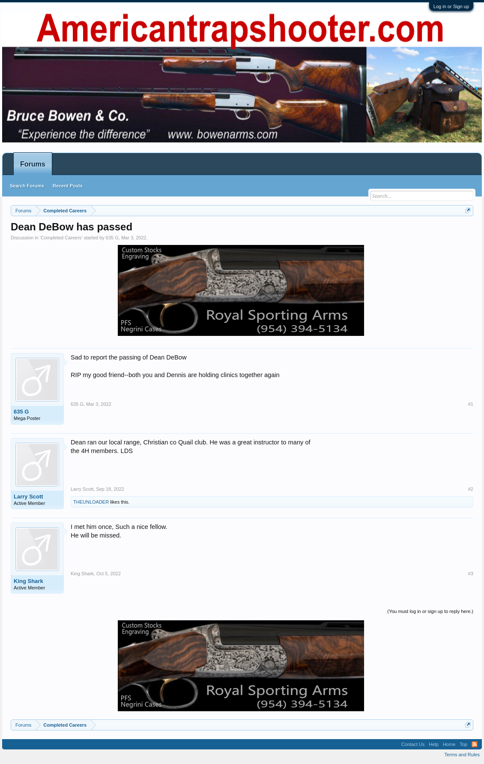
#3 (470, 573)
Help (434, 744)
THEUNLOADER (91, 501)
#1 (470, 404)
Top (463, 744)
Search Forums (27, 185)
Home (449, 744)
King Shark (28, 581)
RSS (475, 744)
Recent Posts (68, 185)
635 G (112, 237)
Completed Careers (61, 237)
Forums (32, 164)
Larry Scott (28, 496)
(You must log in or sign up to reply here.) (430, 611)
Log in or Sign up (451, 6)
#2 (470, 489)
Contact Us (412, 744)
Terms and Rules (462, 754)
